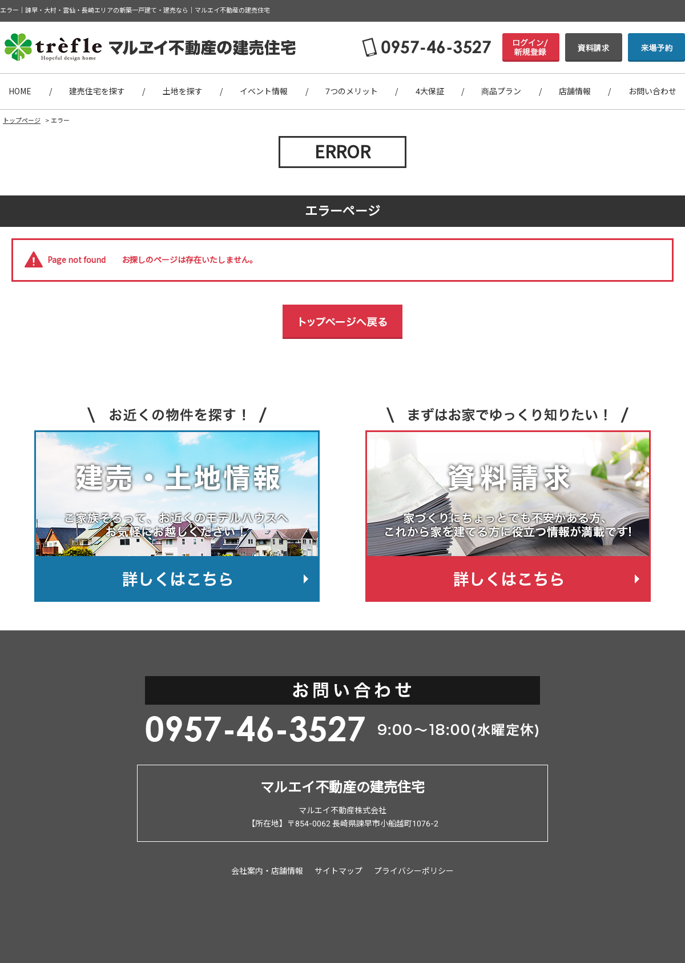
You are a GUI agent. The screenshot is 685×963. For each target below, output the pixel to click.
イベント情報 (264, 91)
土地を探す (183, 91)
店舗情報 (575, 91)
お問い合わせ (652, 91)
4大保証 (430, 91)
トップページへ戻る (342, 322)
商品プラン (501, 91)
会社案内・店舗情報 (267, 871)
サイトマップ (338, 871)
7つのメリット (351, 91)
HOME (20, 91)
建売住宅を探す (97, 91)
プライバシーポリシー (414, 871)
